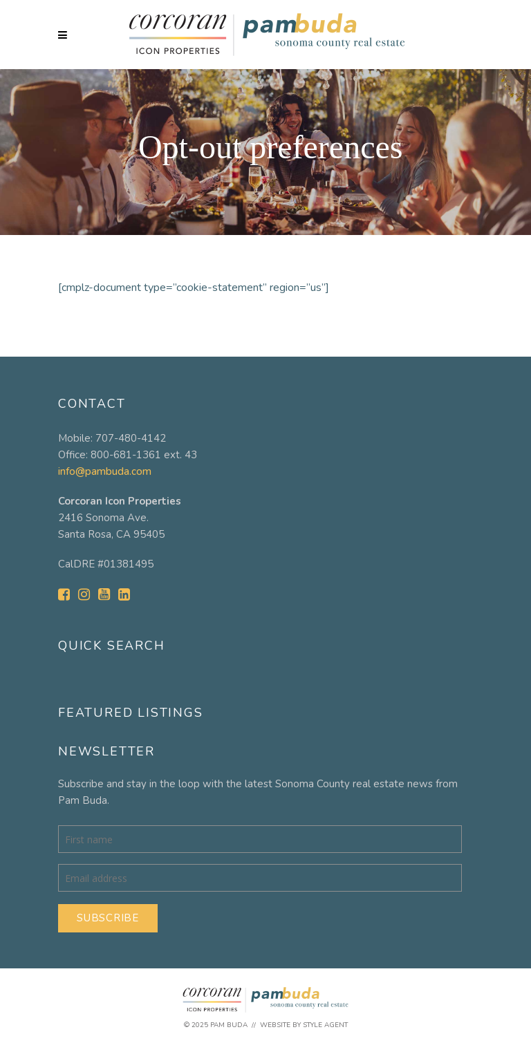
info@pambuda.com (104, 471)
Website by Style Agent (304, 1025)
